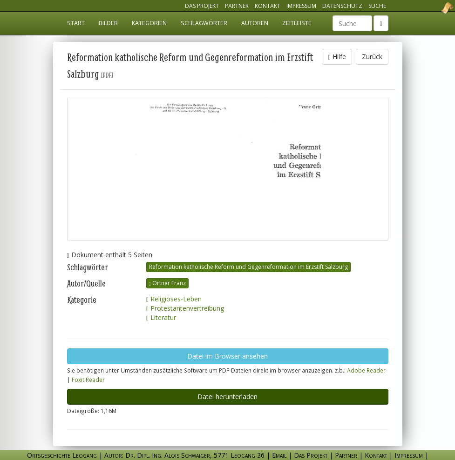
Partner (237, 6)
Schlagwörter (204, 23)
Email (279, 455)
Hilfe (337, 56)
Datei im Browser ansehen (227, 356)
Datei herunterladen (227, 396)
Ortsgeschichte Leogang (435, 8)
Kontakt (267, 6)
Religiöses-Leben (174, 298)
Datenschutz (342, 6)
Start (76, 23)
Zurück (372, 56)
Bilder (108, 23)
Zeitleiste (297, 23)
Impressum (301, 6)
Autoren (254, 23)
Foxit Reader (88, 379)
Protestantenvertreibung (185, 308)
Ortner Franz (167, 283)
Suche (377, 6)
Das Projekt (202, 6)
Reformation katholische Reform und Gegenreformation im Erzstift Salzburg (248, 267)
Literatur (161, 317)
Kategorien (149, 23)
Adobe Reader (366, 370)
